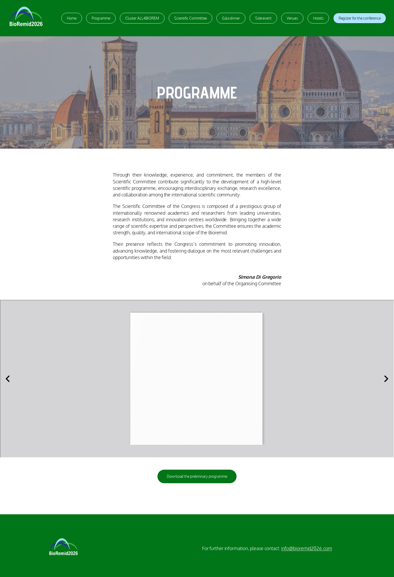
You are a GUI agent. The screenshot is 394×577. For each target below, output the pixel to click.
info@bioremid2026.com (306, 548)
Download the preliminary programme (197, 476)
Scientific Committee (190, 18)
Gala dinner (231, 18)
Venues (292, 18)
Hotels (318, 18)
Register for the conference (360, 18)
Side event (263, 18)
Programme (101, 18)
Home (72, 18)
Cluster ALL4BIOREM (142, 18)
